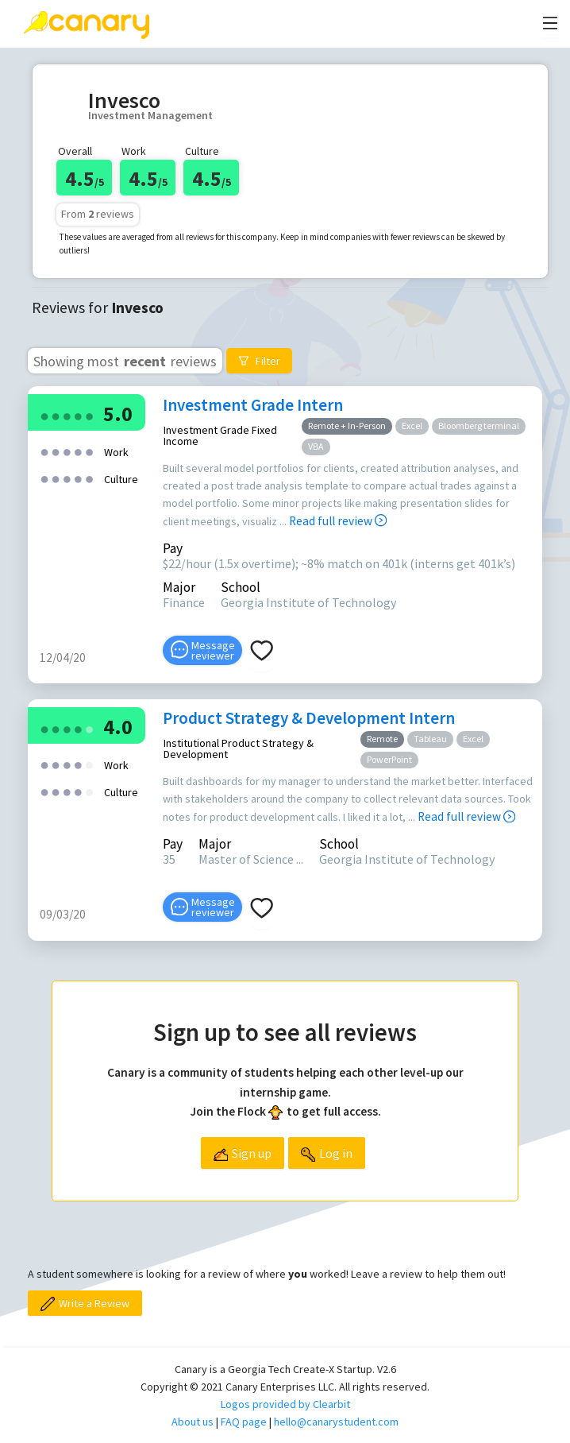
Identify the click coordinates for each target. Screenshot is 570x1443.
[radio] (44, 415)
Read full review (338, 520)
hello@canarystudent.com (336, 1421)
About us (192, 1421)
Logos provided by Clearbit (285, 1404)
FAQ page (244, 1421)
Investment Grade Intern (253, 405)
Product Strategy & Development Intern (309, 718)
